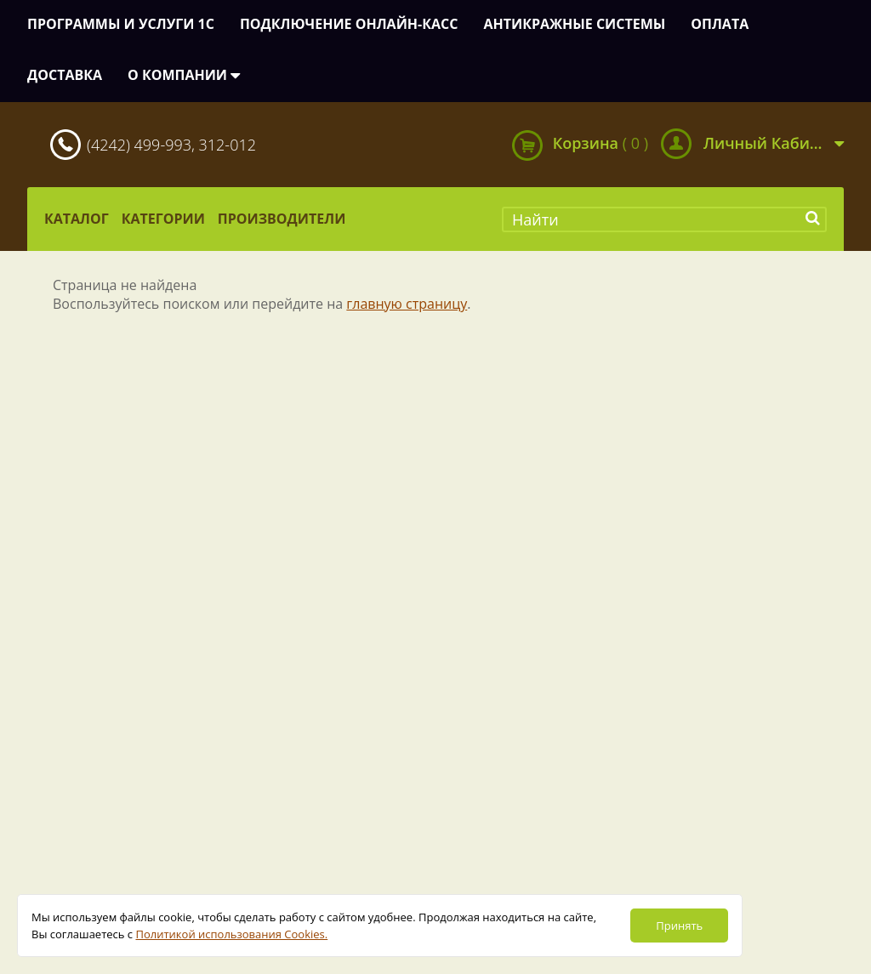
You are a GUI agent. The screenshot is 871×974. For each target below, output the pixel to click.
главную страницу (406, 303)
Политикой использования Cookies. (231, 934)
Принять (679, 925)
